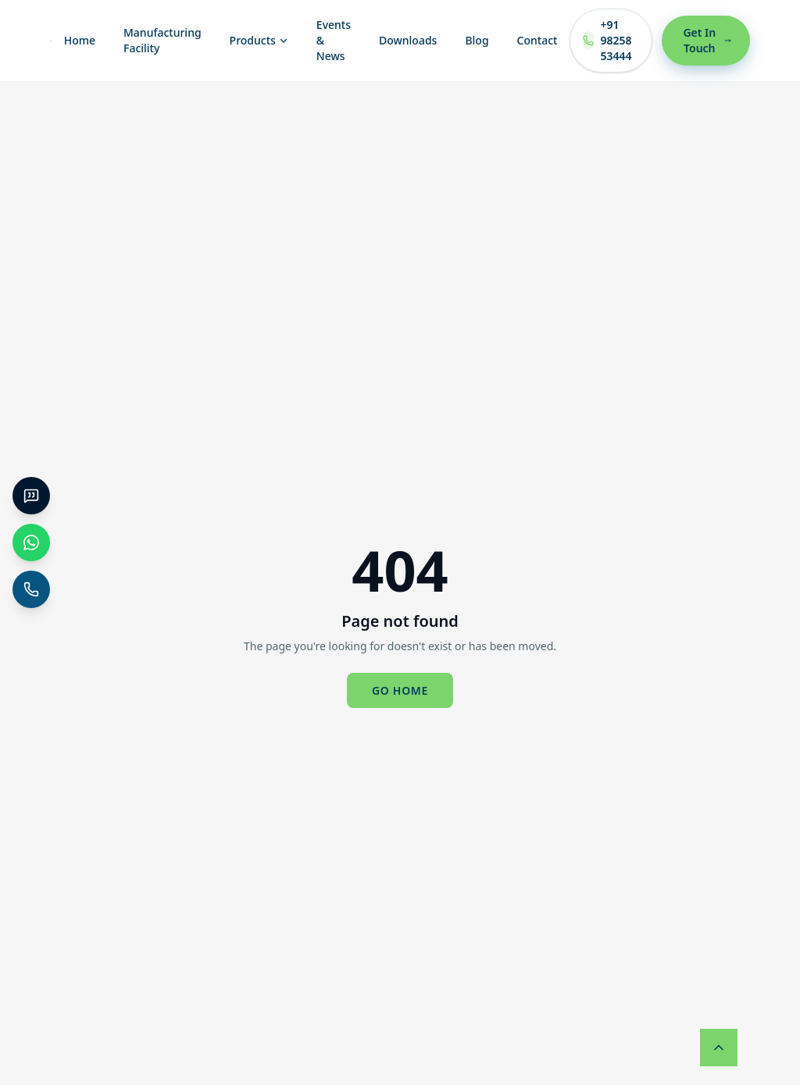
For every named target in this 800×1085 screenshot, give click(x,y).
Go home (400, 690)
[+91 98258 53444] (31, 589)
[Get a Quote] (31, 495)
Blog (476, 40)
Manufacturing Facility (162, 40)
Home (79, 40)
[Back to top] (719, 1047)
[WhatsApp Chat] (31, 542)
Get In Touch (707, 40)
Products (259, 40)
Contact (537, 40)
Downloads (408, 40)
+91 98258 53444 (607, 40)
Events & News (333, 40)
